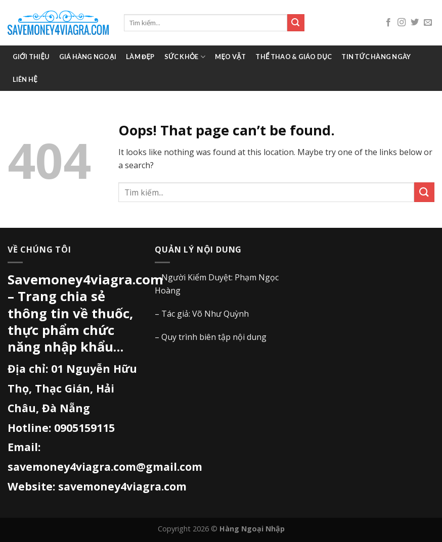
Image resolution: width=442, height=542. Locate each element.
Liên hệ (25, 79)
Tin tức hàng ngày (376, 57)
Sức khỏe (185, 57)
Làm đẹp (140, 57)
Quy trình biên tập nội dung (214, 336)
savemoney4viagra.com (122, 486)
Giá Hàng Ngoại (87, 57)
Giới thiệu (31, 57)
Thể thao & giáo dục (293, 57)
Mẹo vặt (230, 57)
